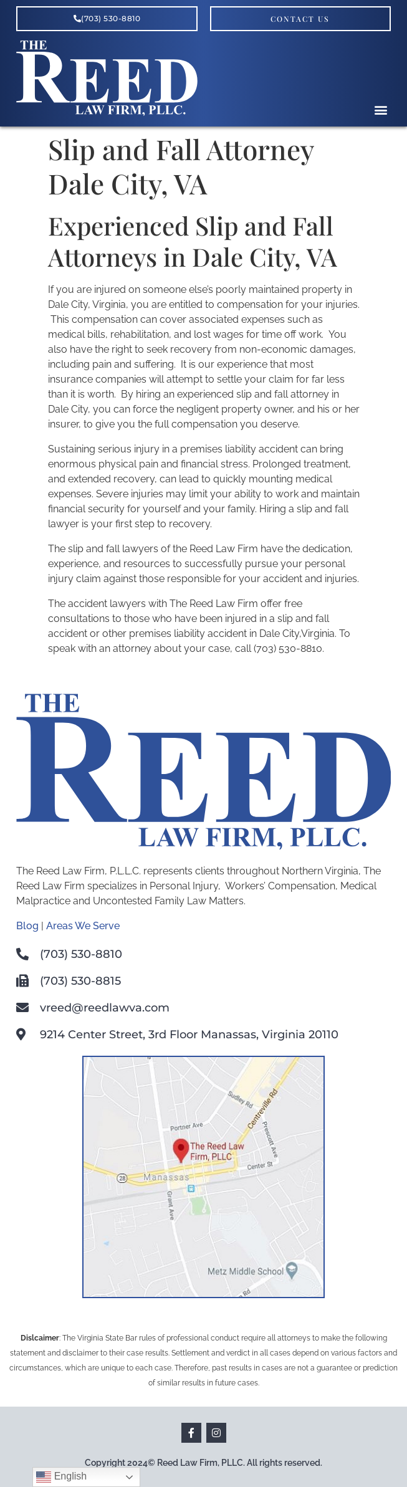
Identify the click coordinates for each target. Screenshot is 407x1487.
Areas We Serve (83, 926)
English (61, 1477)
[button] (380, 110)
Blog (27, 926)
